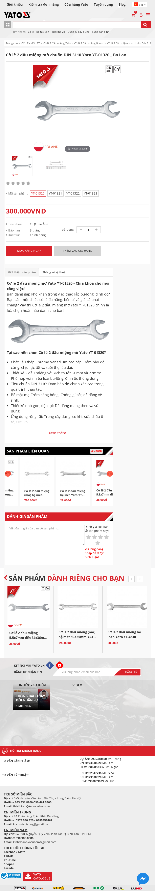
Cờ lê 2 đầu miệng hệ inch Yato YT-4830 (94, 495)
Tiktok (8, 856)
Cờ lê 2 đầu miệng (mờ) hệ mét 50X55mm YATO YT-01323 (58, 497)
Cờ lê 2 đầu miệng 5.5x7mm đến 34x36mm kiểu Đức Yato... (28, 638)
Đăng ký (131, 672)
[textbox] (139, 4)
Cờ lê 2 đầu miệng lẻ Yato (89, 43)
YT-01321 (55, 193)
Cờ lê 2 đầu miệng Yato (57, 43)
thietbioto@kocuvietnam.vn (31, 806)
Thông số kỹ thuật (55, 272)
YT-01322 (73, 193)
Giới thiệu (15, 4)
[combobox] (139, 4)
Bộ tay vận (42, 32)
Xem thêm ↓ (59, 432)
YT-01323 (90, 193)
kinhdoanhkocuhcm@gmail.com (34, 842)
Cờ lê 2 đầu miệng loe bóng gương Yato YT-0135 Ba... (22, 494)
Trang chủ (12, 43)
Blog (122, 4)
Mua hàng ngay (29, 250)
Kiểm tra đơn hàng (43, 4)
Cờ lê (31, 32)
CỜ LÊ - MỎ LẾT (30, 43)
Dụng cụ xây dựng (78, 32)
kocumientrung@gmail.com (31, 824)
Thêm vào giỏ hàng (77, 250)
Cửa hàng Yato (76, 4)
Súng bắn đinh (100, 32)
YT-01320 (38, 193)
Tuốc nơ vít (58, 32)
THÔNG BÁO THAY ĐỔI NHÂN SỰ (30, 698)
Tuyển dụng (103, 4)
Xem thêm (96, 451)
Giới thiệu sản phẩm (22, 272)
